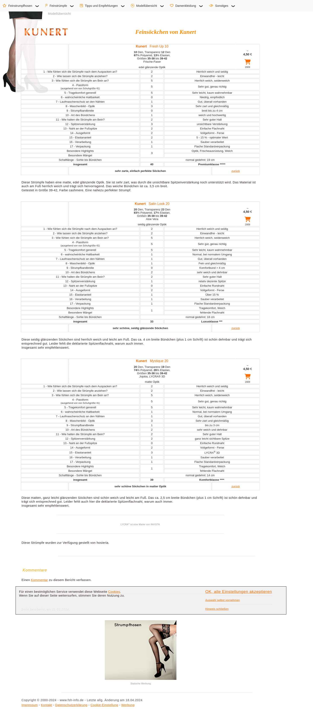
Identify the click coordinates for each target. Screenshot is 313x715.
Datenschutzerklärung (71, 705)
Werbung (127, 705)
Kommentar (39, 580)
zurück (235, 171)
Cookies (114, 591)
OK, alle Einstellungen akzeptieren (238, 591)
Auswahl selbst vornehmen (222, 600)
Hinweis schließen (217, 608)
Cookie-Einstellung (104, 705)
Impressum (30, 705)
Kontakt (46, 705)
